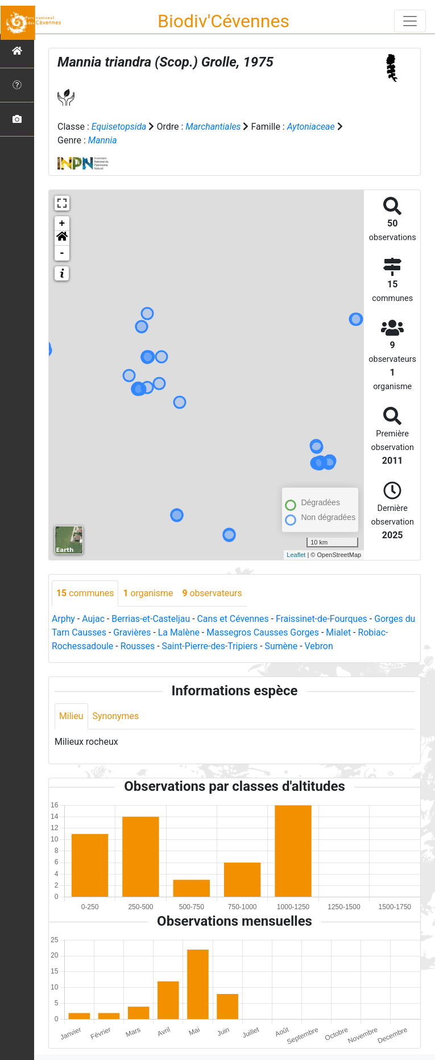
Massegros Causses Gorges (276, 632)
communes (85, 593)
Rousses (138, 646)
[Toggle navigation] (410, 21)
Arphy (63, 618)
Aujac (93, 618)
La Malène (192, 632)
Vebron (320, 646)
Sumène (283, 646)
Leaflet (296, 554)
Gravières (145, 632)
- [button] (62, 253)
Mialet (353, 632)
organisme (148, 593)
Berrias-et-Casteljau (151, 618)
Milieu (71, 716)
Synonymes (116, 716)
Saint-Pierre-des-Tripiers (211, 646)
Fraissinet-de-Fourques (323, 618)
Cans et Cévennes (234, 618)
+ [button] (62, 223)
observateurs (213, 593)
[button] (62, 238)
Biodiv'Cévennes (223, 21)
